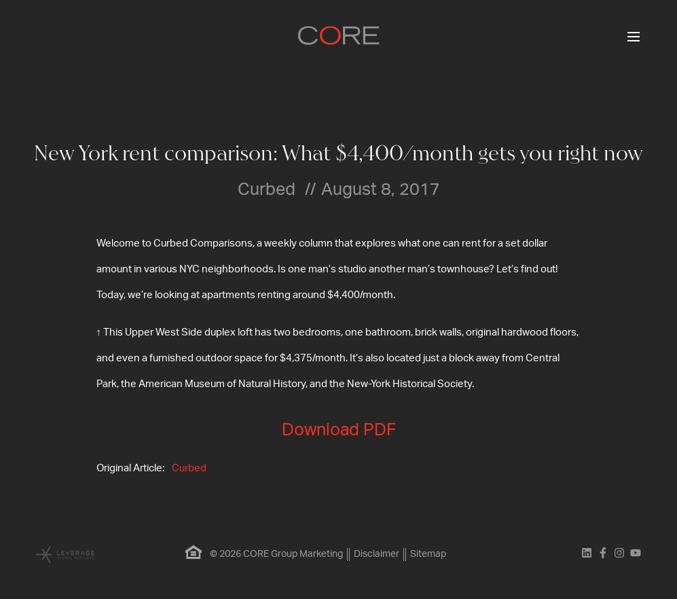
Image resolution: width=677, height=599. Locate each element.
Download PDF (339, 430)
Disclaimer (376, 554)
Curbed (189, 468)
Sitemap (428, 554)
